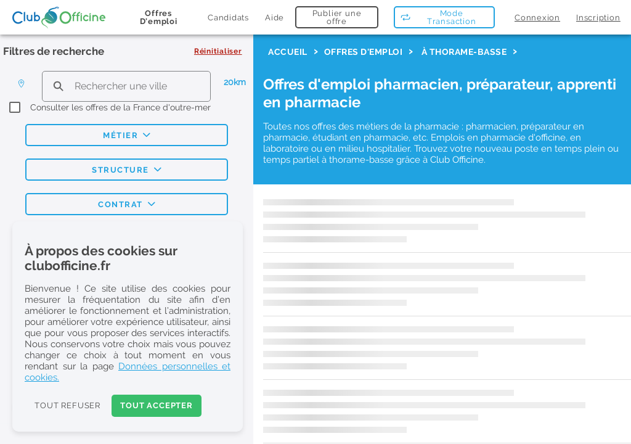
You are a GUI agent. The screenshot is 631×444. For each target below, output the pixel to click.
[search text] (126, 86)
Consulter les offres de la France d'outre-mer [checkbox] (120, 107)
